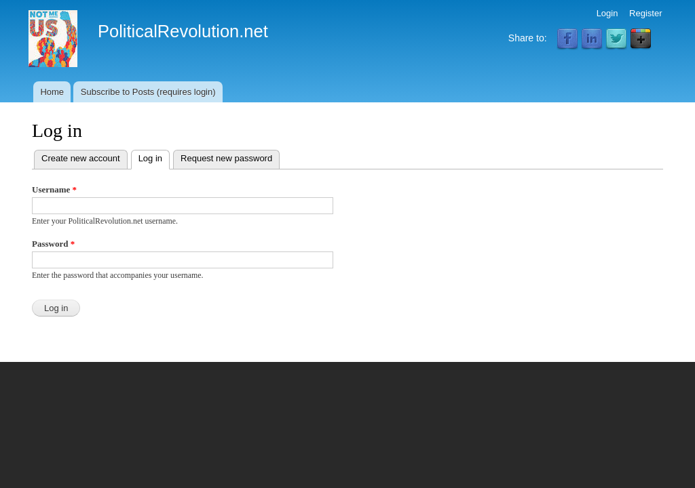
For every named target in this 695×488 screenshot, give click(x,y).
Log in (154, 156)
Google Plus (641, 39)
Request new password (226, 158)
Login (607, 13)
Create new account (80, 158)
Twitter (616, 39)
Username (54, 189)
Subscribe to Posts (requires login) (148, 92)
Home (52, 92)
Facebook (567, 39)
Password (53, 244)
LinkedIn (592, 39)
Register (645, 13)
